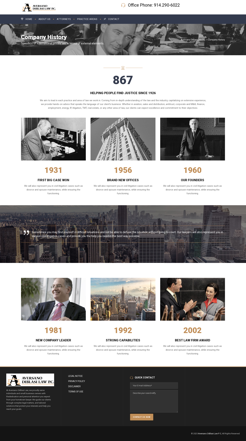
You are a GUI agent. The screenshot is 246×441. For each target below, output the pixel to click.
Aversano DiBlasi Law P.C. (193, 40)
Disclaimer (74, 386)
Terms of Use (75, 391)
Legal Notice (75, 376)
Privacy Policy (76, 381)
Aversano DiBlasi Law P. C (209, 433)
